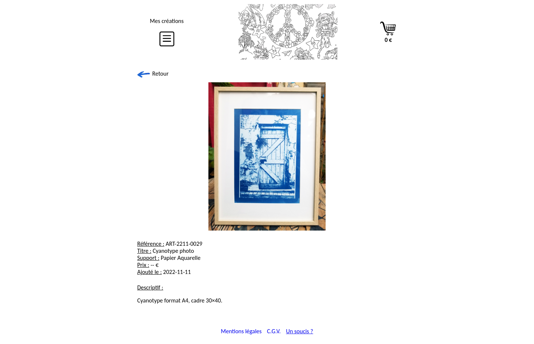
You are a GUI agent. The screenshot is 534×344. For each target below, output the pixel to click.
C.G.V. (274, 331)
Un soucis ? (299, 331)
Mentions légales (241, 331)
